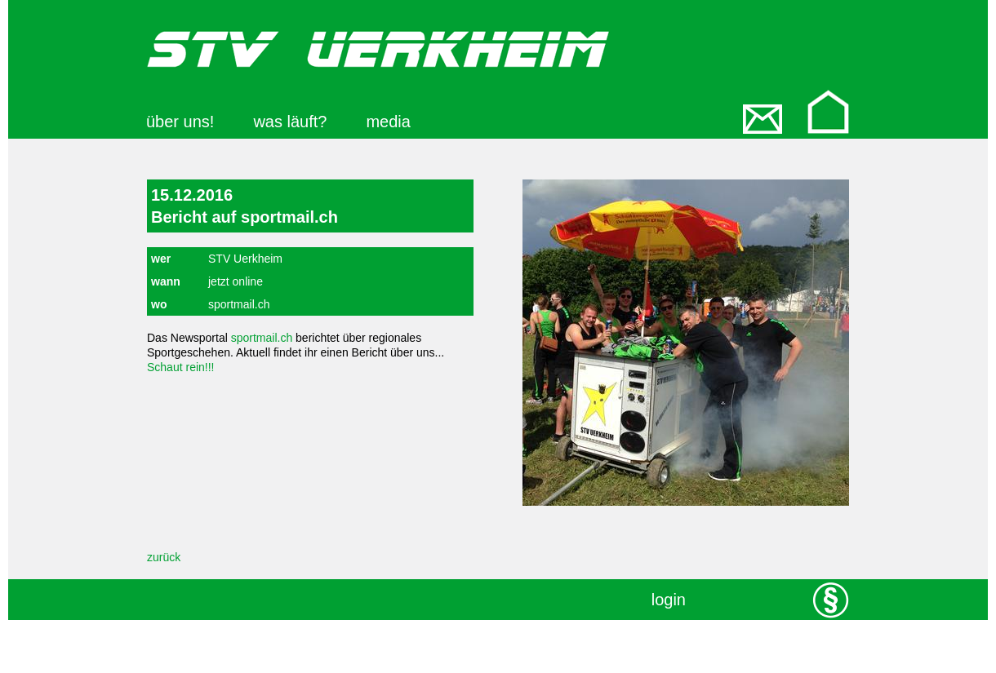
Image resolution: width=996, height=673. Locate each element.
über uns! (180, 122)
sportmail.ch (261, 337)
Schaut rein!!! (181, 367)
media (388, 122)
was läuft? (290, 122)
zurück (163, 557)
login (668, 600)
